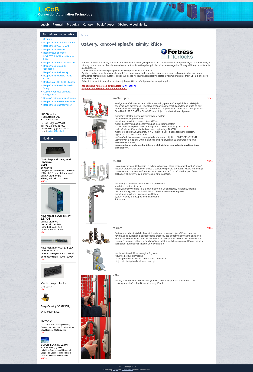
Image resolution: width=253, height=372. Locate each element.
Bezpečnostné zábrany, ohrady (59, 42)
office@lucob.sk (56, 131)
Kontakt (88, 24)
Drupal (115, 370)
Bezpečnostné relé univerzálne (59, 62)
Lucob (44, 24)
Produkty (73, 24)
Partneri (58, 24)
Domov (84, 35)
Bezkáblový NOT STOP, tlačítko (59, 82)
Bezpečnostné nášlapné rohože (59, 101)
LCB (48, 9)
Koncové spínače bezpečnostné (59, 98)
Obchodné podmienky (132, 24)
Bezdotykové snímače (54, 52)
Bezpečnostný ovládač (54, 49)
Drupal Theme (127, 370)
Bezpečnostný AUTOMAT (56, 46)
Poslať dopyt (105, 24)
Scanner (47, 39)
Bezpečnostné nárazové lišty (57, 105)
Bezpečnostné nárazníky (55, 72)
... (46, 181)
